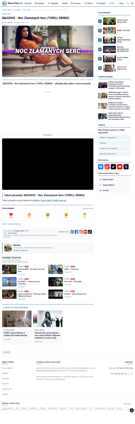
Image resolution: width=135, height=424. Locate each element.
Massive (43, 408)
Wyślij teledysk (107, 185)
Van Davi (111, 408)
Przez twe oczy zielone (108, 148)
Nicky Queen (53, 408)
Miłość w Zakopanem (108, 138)
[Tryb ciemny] (132, 3)
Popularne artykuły (105, 77)
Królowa (103, 143)
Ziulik (71, 408)
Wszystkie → (128, 404)
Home (28, 3)
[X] (126, 166)
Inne (120, 3)
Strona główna (7, 10)
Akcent (24, 408)
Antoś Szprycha (81, 408)
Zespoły (101, 3)
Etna (17, 408)
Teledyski (53, 3)
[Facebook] (76, 232)
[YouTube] (85, 232)
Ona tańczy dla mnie (107, 154)
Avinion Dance (100, 408)
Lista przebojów (104, 13)
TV (111, 3)
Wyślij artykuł (106, 179)
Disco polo (26, 10)
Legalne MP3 (7, 389)
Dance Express (8, 408)
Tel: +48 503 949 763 (122, 374)
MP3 (65, 3)
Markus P (63, 408)
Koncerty (76, 3)
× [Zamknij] (131, 410)
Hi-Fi (91, 408)
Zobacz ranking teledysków (11, 224)
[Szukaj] (128, 3)
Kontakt (104, 190)
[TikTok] (90, 232)
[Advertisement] (47, 111)
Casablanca (33, 408)
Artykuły (40, 3)
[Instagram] (81, 232)
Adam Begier (8, 22)
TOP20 (89, 3)
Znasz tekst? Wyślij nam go (53, 200)
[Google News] (72, 232)
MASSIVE (7, 352)
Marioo (119, 408)
